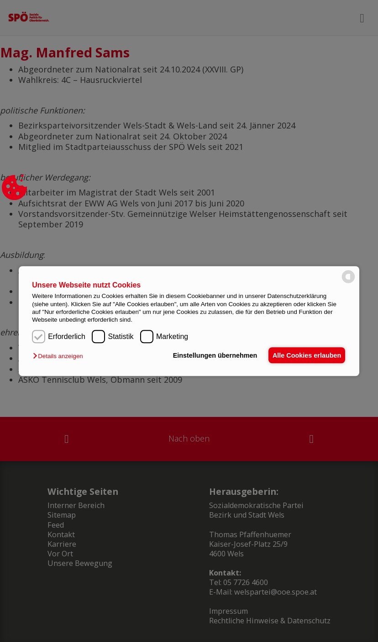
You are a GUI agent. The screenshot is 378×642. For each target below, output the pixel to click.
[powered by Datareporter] (348, 282)
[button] (60, 356)
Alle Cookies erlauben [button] (305, 355)
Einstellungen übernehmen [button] (211, 355)
